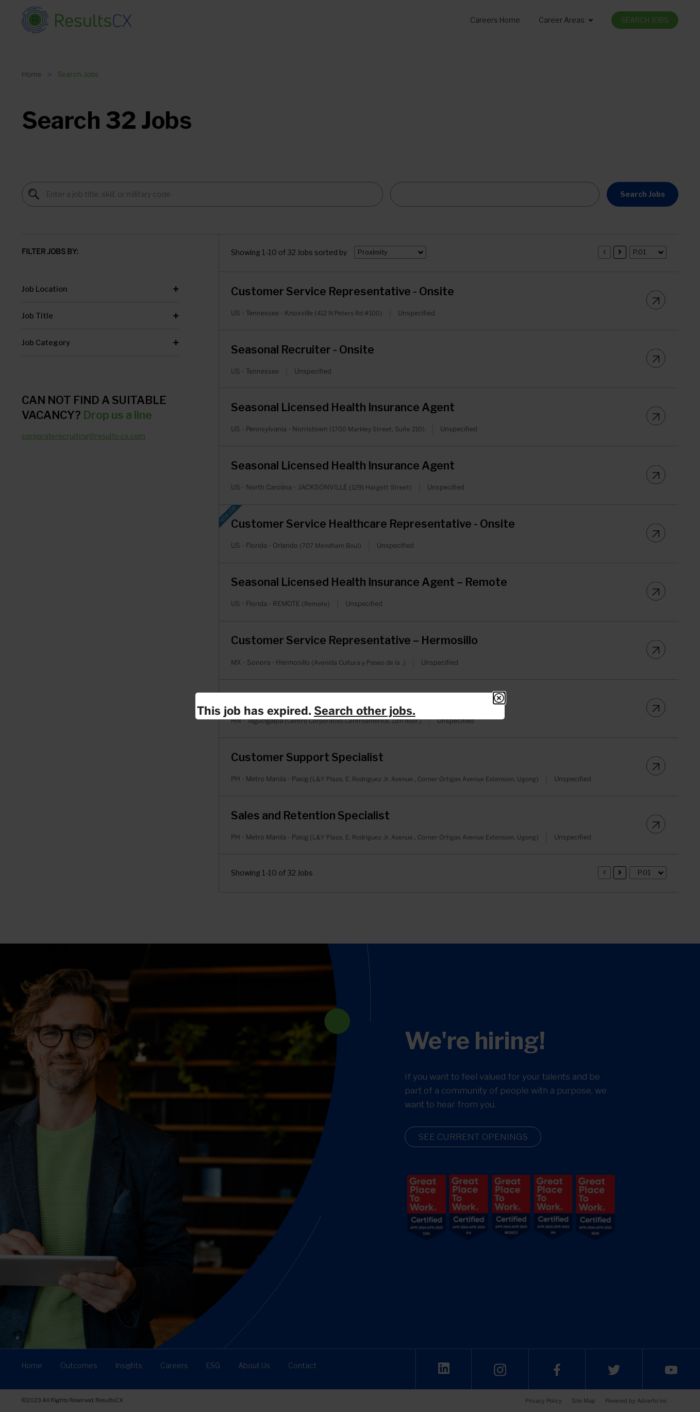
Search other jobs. (364, 710)
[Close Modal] (499, 698)
